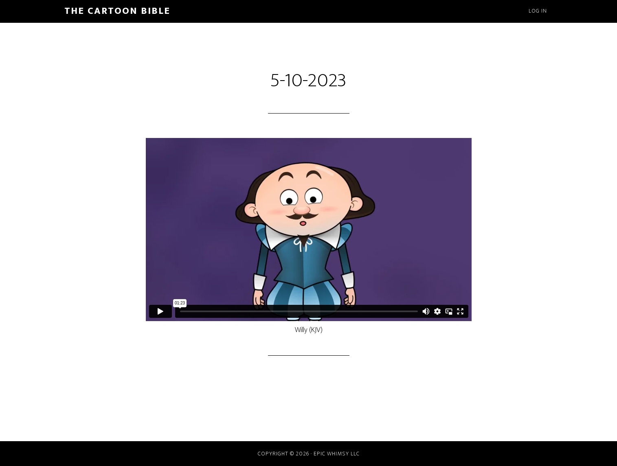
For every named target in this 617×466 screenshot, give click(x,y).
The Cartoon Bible (117, 11)
